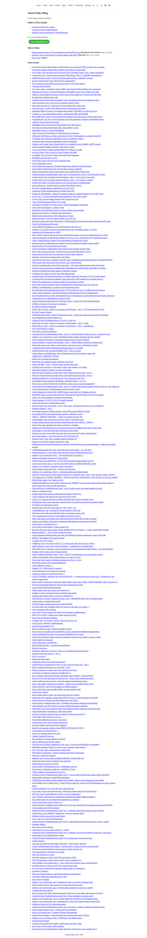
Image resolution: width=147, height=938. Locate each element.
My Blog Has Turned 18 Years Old (45, 97)
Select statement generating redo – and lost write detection (53, 469)
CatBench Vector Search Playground (45, 122)
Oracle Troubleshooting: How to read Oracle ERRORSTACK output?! (58, 634)
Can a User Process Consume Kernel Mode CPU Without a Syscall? (57, 150)
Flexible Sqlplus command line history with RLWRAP (52, 604)
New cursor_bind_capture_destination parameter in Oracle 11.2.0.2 (57, 560)
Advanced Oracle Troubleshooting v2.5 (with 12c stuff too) (54, 320)
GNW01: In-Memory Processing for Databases (49, 304)
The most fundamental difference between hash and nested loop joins (57, 585)
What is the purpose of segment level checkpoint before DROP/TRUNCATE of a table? (64, 519)
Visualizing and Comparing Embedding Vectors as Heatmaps (54, 141)
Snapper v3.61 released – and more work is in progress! (52, 466)
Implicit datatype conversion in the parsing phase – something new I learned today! (62, 546)
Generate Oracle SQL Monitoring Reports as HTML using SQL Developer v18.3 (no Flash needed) (68, 276)
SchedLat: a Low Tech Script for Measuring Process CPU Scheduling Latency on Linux (64, 230)
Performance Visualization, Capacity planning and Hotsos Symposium (58, 753)
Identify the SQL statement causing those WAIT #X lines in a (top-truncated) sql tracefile (65, 698)
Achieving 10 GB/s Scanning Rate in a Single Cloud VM (53, 191)
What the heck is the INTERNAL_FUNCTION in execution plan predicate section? (63, 461)
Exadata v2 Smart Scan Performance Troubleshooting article (54, 593)
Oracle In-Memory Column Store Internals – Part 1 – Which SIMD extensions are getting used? (67, 342)
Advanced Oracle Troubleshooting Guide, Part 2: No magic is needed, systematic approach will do (68, 907)
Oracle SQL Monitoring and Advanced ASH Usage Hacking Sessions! (58, 282)
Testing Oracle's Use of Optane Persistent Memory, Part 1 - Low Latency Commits (62, 180)
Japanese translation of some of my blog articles (50, 458)
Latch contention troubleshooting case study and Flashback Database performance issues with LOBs (69, 535)
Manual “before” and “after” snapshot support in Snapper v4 (54, 439)
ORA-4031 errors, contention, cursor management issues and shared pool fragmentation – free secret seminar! (72, 549)
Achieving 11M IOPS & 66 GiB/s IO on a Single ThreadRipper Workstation (60, 205)
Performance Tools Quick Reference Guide (48, 835)
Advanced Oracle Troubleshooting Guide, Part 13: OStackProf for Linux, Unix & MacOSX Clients (68, 174)
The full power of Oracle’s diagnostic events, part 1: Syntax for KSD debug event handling (65, 744)
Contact (57, 5)
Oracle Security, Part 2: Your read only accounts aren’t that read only (57, 885)
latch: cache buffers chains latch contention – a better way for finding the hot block (62, 684)
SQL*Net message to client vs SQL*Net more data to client (54, 857)
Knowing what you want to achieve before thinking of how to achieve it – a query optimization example (70, 530)
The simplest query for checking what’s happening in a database (55, 800)
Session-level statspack (40, 921)
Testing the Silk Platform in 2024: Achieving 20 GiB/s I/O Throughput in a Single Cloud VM (66, 136)
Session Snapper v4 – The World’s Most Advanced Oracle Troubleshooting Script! (62, 453)
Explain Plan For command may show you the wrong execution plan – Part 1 (60, 665)
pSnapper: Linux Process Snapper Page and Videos (51, 257)
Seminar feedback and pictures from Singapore (49, 725)
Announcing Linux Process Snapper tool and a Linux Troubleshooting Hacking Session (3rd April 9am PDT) (72, 260)
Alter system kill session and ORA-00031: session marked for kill (56, 689)
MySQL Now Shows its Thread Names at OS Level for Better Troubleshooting (61, 183)
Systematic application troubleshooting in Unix (49, 877)
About (45, 5)
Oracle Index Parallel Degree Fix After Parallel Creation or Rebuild (57, 169)
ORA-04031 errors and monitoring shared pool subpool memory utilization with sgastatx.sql (66, 709)
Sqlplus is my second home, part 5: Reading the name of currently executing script (62, 882)
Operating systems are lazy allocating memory (49, 904)
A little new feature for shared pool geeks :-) (48, 574)
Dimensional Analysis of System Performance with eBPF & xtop (56, 52)
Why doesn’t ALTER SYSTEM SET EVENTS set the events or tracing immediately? (63, 384)
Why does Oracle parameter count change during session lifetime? (56, 874)
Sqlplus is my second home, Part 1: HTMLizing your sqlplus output (57, 918)
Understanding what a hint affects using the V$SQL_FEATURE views (58, 420)
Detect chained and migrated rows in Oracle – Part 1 (51, 667)
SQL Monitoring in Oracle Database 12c (47, 318)
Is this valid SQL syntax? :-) (42, 565)
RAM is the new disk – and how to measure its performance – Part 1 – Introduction (62, 326)
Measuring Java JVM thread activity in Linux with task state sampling (58, 210)
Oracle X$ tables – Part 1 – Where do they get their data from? (55, 364)
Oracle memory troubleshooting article (46, 601)
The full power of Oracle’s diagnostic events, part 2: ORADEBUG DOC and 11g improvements (67, 599)
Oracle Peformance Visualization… (45, 643)
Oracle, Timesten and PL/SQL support (46, 742)
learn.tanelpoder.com (39, 42)
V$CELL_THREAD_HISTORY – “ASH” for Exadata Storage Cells (57, 417)
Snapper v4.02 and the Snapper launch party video (50, 442)
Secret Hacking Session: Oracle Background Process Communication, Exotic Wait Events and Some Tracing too (73, 296)
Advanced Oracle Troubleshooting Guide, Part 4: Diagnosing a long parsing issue (62, 838)
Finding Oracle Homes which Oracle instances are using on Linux (56, 557)
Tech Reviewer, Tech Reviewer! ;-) (45, 524)
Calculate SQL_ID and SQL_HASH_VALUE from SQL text (54, 621)
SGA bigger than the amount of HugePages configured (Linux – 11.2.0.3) (59, 381)
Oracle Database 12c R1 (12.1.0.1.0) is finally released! (52, 400)
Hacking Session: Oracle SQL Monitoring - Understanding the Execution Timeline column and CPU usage (71, 221)
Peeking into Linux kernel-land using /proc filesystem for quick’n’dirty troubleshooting (64, 433)
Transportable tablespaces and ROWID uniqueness (51, 778)
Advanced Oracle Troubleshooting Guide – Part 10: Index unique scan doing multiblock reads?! (67, 488)
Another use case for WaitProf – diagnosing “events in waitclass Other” (58, 813)
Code (51, 5)
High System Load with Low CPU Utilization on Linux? (53, 216)
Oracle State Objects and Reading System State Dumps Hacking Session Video (61, 249)
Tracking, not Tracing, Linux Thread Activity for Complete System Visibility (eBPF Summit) (66, 144)
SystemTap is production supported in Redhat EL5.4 (51, 673)
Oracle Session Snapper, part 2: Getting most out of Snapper (54, 910)
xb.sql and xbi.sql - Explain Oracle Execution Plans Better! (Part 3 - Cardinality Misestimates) (67, 75)
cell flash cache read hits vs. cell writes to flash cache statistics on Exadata (59, 367)
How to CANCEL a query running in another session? (52, 629)
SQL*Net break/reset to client (43, 855)
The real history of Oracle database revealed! (48, 739)
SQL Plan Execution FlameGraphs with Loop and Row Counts (55, 128)
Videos (70, 5)
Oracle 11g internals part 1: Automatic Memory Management (54, 912)
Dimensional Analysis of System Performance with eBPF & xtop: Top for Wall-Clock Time (65, 92)
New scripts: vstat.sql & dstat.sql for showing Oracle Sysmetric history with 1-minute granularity (68, 73)
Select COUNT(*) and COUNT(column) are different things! (54, 687)
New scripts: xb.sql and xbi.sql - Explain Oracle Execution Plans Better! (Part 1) (61, 252)
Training (88, 5)
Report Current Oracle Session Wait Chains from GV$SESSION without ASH (61, 172)
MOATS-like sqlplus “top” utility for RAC (48, 480)
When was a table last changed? (44, 755)
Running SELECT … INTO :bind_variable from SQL (52, 532)
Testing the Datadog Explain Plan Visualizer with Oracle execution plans (59, 70)
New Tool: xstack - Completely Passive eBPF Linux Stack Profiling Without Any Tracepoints (66, 89)
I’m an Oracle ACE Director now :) (45, 731)
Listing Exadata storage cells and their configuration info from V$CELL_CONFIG (62, 422)
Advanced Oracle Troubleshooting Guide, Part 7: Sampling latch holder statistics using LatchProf (68, 811)
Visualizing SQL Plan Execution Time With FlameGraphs (53, 274)
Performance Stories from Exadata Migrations (49, 563)
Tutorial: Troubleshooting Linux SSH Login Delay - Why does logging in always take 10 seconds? (68, 265)
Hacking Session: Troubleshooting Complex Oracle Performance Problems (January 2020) (65, 243)
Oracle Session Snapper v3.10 (43, 626)
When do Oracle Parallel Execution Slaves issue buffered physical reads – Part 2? (62, 373)
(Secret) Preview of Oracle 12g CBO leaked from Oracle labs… (55, 700)
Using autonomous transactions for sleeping (48, 852)
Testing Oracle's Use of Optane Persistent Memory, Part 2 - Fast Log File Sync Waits (63, 177)
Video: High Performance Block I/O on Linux (49, 202)
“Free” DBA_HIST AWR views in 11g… (47, 717)
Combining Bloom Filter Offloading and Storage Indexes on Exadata (57, 348)
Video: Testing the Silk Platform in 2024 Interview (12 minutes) (55, 133)
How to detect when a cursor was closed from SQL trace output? (56, 695)
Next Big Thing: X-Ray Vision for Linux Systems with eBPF (54, 152)
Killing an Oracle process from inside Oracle (48, 816)
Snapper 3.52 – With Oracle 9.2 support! (47, 568)
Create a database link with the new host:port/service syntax (54, 497)
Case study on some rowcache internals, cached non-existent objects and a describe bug (64, 791)
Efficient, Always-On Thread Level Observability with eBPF (54, 55)
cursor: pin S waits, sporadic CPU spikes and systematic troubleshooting (58, 612)
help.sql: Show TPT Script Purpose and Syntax (49, 246)
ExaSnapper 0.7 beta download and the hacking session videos (55, 431)
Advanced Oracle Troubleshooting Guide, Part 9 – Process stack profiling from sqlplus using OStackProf (70, 775)
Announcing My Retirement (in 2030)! (46, 232)
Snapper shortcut (38, 841)
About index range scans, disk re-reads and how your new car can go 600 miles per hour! (65, 345)
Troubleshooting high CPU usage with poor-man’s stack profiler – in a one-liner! (62, 450)
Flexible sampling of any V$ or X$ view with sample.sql (53, 789)
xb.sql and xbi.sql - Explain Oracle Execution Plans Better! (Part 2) (57, 185)
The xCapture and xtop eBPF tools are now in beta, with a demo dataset (58, 84)
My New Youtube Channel (42, 312)
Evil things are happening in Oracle (45, 505)
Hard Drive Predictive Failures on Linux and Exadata (51, 370)
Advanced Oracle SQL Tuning (43, 27)
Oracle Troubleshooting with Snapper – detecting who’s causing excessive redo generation (65, 846)
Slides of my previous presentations (45, 359)
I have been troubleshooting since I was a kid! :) (50, 720)
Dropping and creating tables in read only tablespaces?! (52, 596)
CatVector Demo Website (41, 86)
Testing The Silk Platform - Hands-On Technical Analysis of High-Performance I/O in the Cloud (67, 194)
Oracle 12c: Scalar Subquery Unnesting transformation (52, 397)
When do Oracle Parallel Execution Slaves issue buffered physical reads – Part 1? (62, 375)
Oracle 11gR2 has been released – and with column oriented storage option (59, 681)
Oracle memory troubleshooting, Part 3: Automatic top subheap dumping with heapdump (65, 703)
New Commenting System (42, 163)
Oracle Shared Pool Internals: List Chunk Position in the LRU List (56, 227)
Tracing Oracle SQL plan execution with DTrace (50, 722)
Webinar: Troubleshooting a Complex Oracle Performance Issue (55, 287)
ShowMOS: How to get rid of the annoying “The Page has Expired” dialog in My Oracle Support (68, 395)
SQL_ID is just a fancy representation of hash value (51, 750)
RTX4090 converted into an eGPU (45, 158)
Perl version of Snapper (40, 879)
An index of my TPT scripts (42, 541)
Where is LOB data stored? (42, 491)
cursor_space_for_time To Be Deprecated (47, 819)
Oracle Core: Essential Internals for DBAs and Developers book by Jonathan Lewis (63, 499)
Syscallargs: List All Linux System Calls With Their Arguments (55, 155)
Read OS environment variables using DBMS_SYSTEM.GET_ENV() (58, 728)
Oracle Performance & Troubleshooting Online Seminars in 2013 (56, 389)
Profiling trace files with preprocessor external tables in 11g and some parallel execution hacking (67, 502)
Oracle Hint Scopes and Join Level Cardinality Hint (51, 161)
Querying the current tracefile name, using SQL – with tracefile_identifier (59, 844)
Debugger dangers (39, 824)
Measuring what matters (41, 659)
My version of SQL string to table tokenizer (48, 926)
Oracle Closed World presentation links (46, 588)
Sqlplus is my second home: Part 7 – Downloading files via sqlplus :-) (58, 455)
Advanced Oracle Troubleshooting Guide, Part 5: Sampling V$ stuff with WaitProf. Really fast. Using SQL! (72, 833)
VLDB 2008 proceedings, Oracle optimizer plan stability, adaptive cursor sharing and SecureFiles (68, 780)
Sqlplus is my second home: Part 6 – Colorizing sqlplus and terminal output (60, 472)
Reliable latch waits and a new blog (45, 764)
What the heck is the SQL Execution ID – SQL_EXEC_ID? (54, 508)
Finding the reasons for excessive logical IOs (48, 662)
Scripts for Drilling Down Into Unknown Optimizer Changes (54, 271)
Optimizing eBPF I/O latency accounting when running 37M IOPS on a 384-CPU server (64, 111)
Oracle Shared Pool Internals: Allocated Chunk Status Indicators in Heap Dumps (61, 166)
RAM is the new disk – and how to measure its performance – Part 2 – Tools (60, 323)
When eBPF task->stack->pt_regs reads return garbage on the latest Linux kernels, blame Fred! (67, 117)
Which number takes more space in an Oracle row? (51, 590)
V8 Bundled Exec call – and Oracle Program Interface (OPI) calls (56, 510)
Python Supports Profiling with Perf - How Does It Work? (53, 147)
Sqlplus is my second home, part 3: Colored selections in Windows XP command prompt (65, 899)
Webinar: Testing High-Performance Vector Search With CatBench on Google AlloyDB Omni (66, 95)
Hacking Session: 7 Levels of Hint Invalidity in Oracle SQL (54, 218)
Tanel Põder (70, 935)
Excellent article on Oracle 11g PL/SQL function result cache (54, 866)
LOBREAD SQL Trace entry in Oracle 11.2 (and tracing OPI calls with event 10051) (63, 543)
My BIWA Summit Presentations (44, 307)
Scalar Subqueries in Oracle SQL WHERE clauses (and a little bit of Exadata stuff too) (64, 392)
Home (39, 5)
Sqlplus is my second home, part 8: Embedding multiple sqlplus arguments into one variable (66, 337)
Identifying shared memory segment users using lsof (51, 761)
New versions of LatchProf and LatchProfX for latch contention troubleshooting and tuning (65, 632)
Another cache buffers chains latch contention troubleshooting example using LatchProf (64, 521)
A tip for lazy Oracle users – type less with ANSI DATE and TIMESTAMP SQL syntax (64, 464)
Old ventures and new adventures (44, 331)
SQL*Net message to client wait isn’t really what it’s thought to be (56, 860)
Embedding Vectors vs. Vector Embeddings (48, 130)
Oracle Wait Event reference (42, 640)
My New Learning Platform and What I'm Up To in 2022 (53, 188)
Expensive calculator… (40, 871)
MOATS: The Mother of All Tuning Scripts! (48, 538)
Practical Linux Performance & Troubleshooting (50, 33)
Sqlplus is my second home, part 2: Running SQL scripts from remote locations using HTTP (66, 901)
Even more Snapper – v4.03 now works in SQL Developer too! (55, 436)
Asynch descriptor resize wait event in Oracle (49, 571)
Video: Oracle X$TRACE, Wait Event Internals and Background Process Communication (65, 293)
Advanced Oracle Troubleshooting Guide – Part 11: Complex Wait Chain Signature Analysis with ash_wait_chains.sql (75, 386)
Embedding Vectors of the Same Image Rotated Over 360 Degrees (56, 125)
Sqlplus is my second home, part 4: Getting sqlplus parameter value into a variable (62, 888)
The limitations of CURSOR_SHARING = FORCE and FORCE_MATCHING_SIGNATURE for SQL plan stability (75, 477)
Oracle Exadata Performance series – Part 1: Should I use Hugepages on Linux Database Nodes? (67, 554)
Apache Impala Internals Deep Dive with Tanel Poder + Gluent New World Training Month (65, 301)
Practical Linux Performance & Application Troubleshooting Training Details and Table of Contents (69, 268)
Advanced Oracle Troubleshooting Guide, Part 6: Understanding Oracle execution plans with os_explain (70, 822)
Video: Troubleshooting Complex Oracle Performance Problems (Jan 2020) (60, 241)
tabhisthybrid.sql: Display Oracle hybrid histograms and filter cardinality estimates (62, 78)
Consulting (79, 5)
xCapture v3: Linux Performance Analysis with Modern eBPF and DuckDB (60, 114)
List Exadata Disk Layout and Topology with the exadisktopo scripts (57, 414)
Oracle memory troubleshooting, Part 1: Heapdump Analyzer (54, 766)
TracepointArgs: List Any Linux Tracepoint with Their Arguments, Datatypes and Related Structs (68, 119)
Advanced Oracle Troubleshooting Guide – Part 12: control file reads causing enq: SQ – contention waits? (71, 334)
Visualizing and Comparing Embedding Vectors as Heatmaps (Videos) (58, 139)
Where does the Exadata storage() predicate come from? (52, 362)
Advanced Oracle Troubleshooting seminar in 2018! (51, 298)
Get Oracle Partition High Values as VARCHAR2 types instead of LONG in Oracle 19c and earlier (68, 67)
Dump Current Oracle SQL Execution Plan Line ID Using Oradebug (57, 254)
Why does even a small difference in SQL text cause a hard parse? (56, 794)
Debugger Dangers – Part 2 (42, 409)
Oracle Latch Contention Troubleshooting (47, 623)
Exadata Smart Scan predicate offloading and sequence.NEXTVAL (56, 494)
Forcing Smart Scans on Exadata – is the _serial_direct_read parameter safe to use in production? (68, 406)
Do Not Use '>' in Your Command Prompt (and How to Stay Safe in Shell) (59, 196)
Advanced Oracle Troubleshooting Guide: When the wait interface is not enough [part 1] (64, 929)
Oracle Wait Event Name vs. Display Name (48, 207)
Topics (64, 5)
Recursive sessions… (40, 648)
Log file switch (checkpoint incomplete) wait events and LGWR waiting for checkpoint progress (67, 279)
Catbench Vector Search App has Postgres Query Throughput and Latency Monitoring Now (65, 100)
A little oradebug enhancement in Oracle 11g (48, 772)
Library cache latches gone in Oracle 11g (47, 802)
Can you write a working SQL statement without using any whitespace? (58, 868)
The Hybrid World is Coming (43, 329)
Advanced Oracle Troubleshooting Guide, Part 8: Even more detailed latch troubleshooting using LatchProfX (72, 805)
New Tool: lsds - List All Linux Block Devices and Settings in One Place (59, 108)
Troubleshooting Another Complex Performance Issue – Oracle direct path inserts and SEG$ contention (70, 315)
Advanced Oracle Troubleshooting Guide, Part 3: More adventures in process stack (62, 896)
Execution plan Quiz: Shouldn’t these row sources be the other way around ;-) (60, 607)
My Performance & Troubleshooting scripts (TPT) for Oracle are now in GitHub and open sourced (68, 290)
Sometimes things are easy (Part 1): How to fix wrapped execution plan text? (60, 651)
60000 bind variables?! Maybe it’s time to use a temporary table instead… (59, 747)
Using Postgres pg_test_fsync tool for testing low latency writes (55, 103)
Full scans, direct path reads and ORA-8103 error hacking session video (58, 513)
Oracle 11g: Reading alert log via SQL (46, 733)
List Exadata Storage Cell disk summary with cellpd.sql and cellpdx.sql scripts (61, 411)
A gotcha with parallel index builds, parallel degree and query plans (57, 923)
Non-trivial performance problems (44, 618)
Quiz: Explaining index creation (44, 610)
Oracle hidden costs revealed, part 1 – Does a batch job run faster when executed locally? (65, 863)
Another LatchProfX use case (43, 736)
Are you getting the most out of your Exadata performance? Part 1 (56, 516)
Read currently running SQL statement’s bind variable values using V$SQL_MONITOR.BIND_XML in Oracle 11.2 (75, 582)
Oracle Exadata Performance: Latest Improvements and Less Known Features (60, 340)
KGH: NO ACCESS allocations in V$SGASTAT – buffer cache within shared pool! (63, 678)
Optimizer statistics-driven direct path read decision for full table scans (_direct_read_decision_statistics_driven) (73, 475)
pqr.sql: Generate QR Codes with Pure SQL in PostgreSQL (54, 81)
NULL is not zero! (39, 656)
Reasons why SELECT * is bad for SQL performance (51, 213)
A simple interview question (42, 890)
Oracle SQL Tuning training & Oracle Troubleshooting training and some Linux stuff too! (65, 285)
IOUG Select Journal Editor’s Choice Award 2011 (50, 527)
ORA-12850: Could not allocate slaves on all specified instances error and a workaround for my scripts (70, 235)
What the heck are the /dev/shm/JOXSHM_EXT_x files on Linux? (56, 351)
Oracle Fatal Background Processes (45, 224)
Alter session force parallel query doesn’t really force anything (55, 425)
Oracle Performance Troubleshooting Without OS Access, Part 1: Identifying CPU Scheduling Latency (70, 238)
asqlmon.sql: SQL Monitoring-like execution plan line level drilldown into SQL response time (66, 428)
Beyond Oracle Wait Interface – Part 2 (46, 654)
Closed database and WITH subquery (46, 808)
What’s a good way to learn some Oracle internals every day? (54, 670)
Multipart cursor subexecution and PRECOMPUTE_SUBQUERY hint (58, 758)
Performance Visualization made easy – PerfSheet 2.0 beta (53, 769)
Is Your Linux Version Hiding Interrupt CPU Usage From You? (55, 199)
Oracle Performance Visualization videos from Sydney (52, 711)
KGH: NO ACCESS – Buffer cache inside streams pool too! (54, 615)
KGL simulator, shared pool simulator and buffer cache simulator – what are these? (62, 676)
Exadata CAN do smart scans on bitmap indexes (50, 552)
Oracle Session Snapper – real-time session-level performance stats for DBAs (60, 915)
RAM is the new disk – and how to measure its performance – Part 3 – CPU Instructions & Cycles (68, 309)
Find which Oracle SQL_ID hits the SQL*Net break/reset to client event (58, 106)
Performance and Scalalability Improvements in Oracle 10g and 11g (57, 849)
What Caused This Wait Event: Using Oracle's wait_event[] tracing (56, 263)
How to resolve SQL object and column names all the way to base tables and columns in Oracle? (67, 893)
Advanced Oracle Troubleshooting (44, 30)
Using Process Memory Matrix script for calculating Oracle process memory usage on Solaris (66, 637)
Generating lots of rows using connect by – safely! (50, 830)
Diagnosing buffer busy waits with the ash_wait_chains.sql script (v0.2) (58, 378)
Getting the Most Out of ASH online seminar (48, 403)
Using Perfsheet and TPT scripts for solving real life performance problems (60, 706)
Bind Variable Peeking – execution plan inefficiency (51, 645)
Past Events (36, 58)
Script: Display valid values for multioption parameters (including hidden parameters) (63, 797)
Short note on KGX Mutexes (42, 827)
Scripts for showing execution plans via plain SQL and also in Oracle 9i (58, 714)
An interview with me (40, 692)
